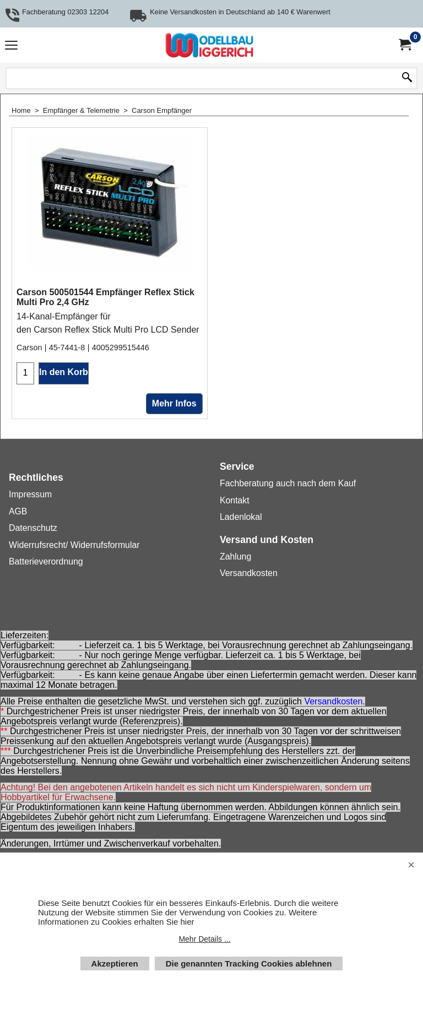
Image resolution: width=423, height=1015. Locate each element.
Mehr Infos (174, 403)
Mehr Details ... (204, 939)
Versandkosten (333, 701)
